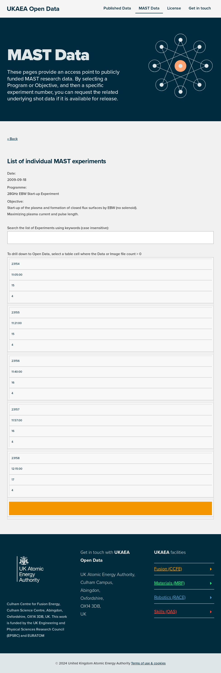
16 (13, 382)
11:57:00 (17, 420)
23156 (16, 361)
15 (13, 285)
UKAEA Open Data (33, 9)
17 (13, 479)
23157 (15, 409)
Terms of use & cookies (148, 663)
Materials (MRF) (169, 583)
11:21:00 (17, 323)
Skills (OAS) (165, 611)
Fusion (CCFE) (168, 569)
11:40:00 (17, 372)
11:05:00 (17, 275)
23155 (16, 312)
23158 (16, 458)
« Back (12, 139)
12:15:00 (17, 469)
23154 (15, 264)
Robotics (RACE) (170, 597)
